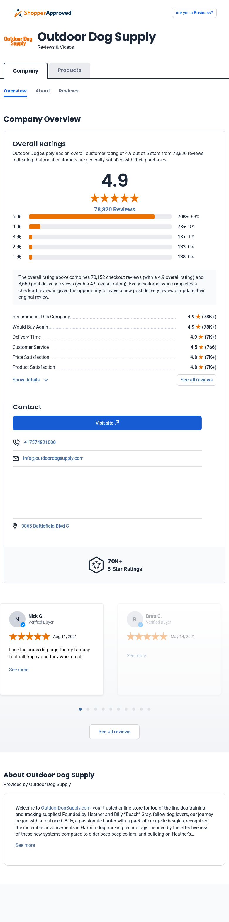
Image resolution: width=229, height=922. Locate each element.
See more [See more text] (25, 845)
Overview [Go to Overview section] (15, 91)
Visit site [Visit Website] (107, 423)
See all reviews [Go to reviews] (197, 380)
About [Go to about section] (42, 91)
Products (70, 70)
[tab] (80, 709)
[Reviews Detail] (30, 380)
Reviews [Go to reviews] (69, 91)
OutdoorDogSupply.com (66, 808)
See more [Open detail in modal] (18, 669)
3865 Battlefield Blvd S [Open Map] (45, 526)
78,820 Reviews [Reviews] (114, 209)
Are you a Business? (194, 12)
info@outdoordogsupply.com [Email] (53, 458)
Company (25, 70)
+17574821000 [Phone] (40, 442)
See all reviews (114, 731)
